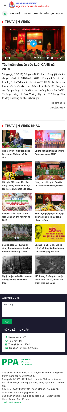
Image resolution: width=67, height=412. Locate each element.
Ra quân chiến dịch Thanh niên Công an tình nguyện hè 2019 (16, 216)
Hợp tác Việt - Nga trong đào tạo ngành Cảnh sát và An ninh (16, 154)
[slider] (20, 58)
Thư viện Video (17, 22)
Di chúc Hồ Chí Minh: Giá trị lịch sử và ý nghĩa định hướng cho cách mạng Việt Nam (49, 248)
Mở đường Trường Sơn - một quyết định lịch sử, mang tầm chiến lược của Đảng (49, 279)
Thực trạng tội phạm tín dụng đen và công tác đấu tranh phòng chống (49, 216)
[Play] (5, 58)
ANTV (62, 107)
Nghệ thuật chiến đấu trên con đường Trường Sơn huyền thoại (17, 279)
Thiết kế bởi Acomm (12, 402)
